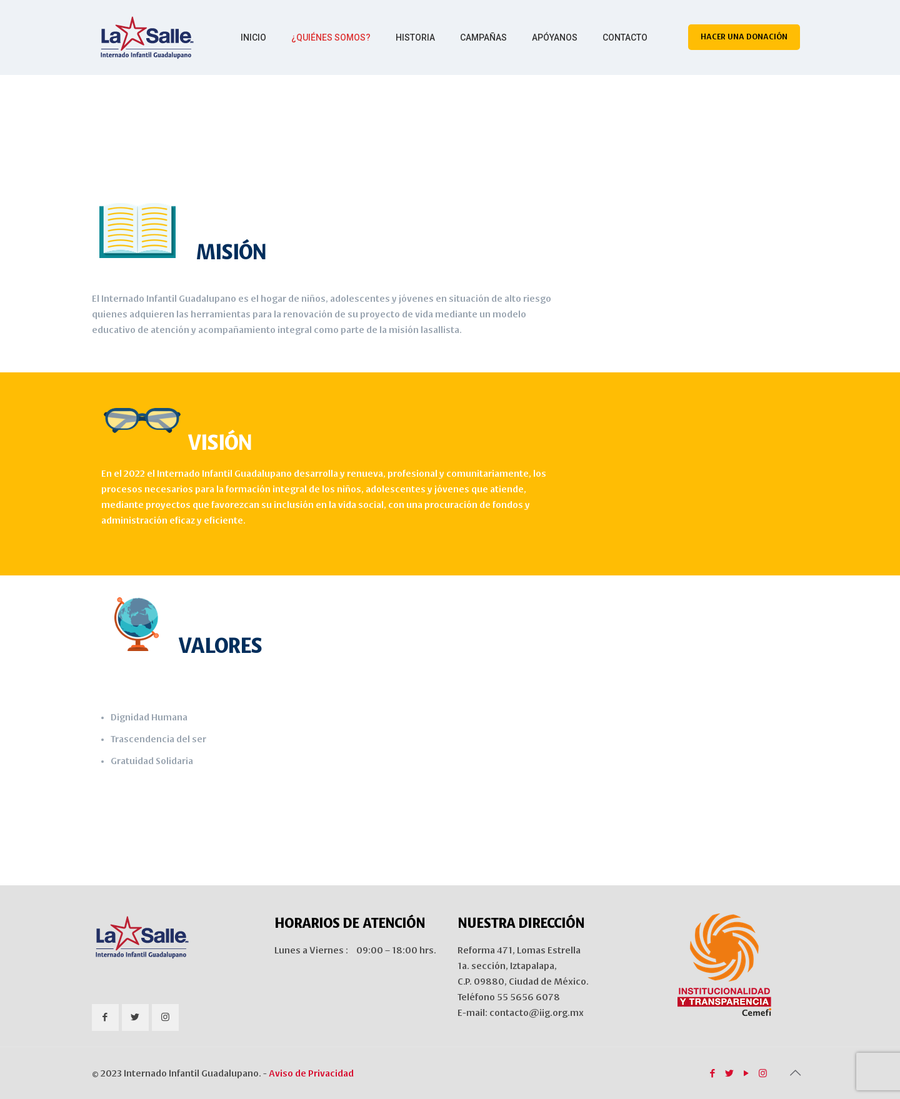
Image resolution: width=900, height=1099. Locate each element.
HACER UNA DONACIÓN (744, 36)
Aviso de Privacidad (311, 1073)
